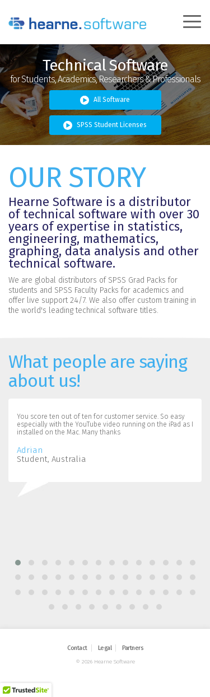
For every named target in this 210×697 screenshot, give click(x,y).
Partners (132, 648)
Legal (105, 648)
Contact (77, 648)
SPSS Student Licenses (105, 125)
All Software (105, 100)
